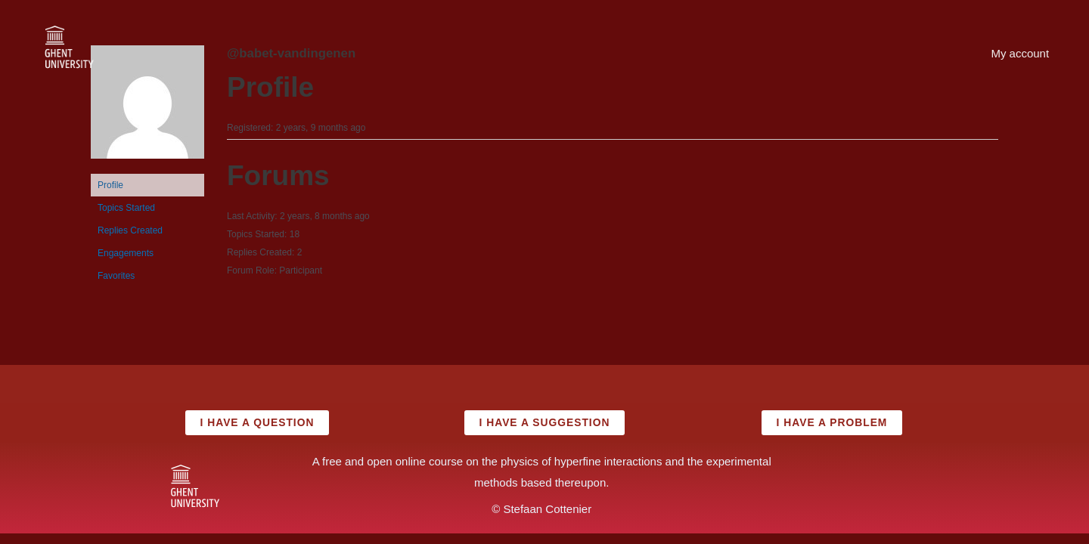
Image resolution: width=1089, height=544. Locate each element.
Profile (110, 185)
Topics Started (126, 207)
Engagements (126, 253)
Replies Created (130, 230)
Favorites (116, 275)
